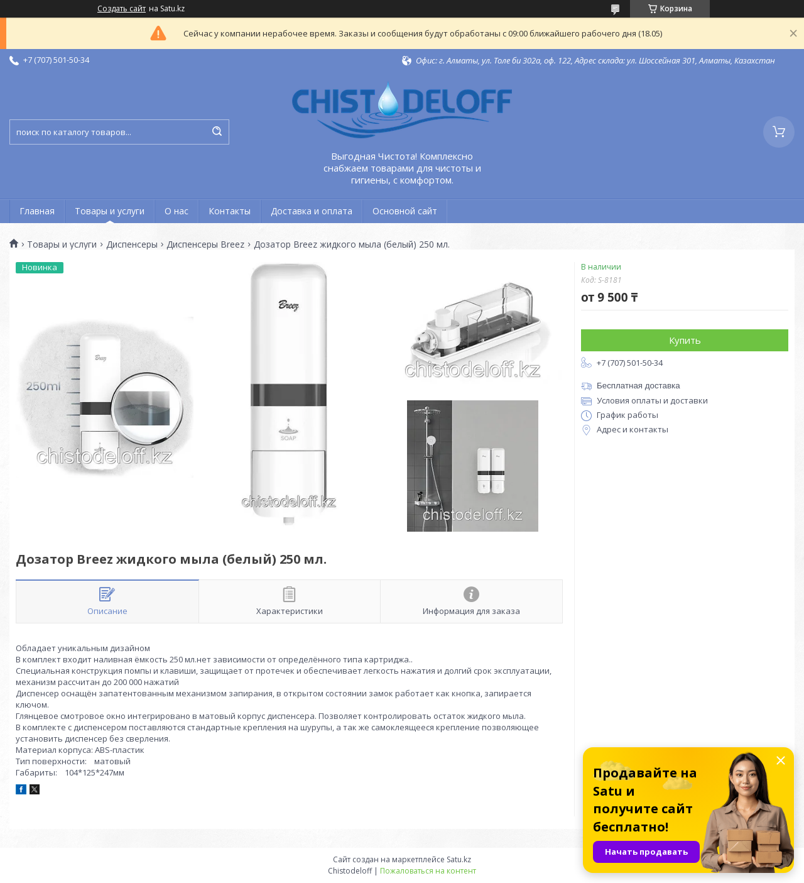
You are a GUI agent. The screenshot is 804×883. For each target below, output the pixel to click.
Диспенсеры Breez (205, 244)
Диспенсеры (132, 244)
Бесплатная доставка (638, 385)
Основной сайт (404, 211)
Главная (37, 211)
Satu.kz (459, 859)
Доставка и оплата (311, 211)
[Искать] (216, 132)
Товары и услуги (109, 211)
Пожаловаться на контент (428, 870)
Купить (685, 340)
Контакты (230, 211)
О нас (176, 211)
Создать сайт (121, 8)
